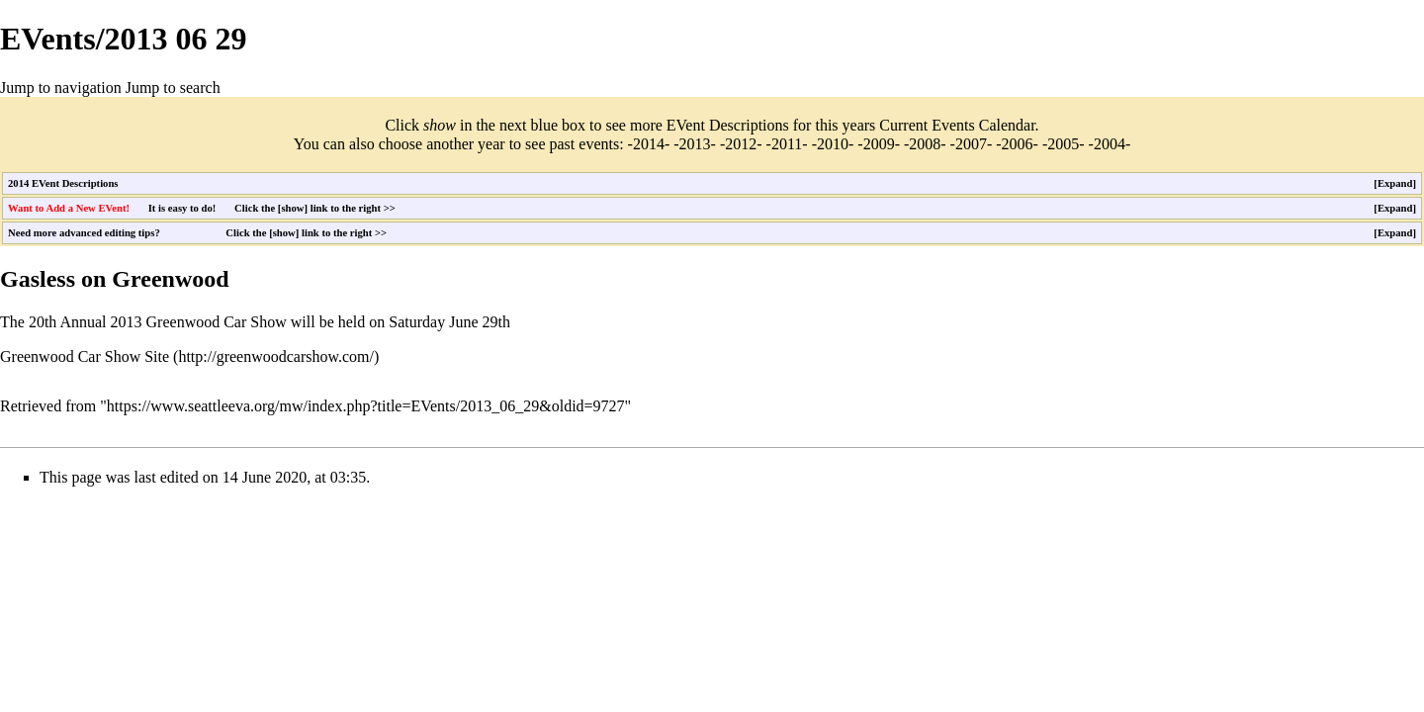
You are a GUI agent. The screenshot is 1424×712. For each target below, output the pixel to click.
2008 (924, 143)
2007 (971, 143)
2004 (1109, 143)
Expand (1395, 183)
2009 (879, 143)
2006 (1017, 143)
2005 (1063, 143)
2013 (695, 143)
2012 (740, 143)
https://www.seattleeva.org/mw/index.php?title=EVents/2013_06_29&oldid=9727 (366, 406)
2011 (786, 143)
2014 (649, 143)
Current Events (926, 125)
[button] (1395, 183)
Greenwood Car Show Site (84, 356)
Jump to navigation (61, 87)
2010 (832, 143)
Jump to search (173, 87)
